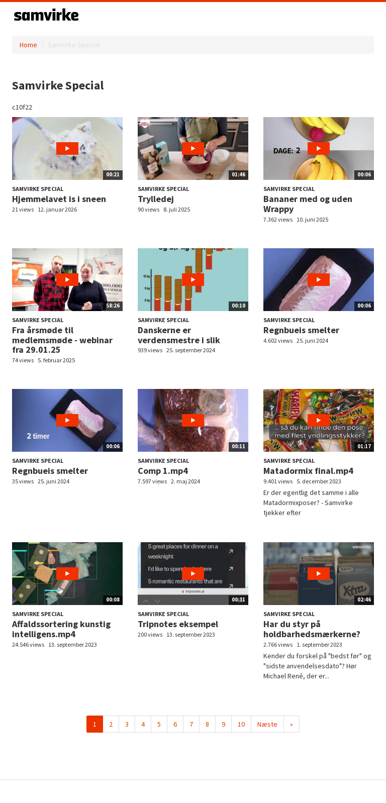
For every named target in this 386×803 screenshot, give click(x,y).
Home (28, 44)
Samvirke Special (37, 188)
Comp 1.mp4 (163, 470)
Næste (267, 724)
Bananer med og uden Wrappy (307, 204)
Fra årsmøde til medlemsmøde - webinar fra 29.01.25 (62, 340)
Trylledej (156, 199)
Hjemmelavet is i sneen (59, 199)
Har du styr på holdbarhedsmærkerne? (311, 629)
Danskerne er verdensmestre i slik (179, 335)
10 (241, 724)
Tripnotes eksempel (178, 624)
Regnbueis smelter (301, 330)
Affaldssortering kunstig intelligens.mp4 (61, 629)
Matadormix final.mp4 (308, 470)
